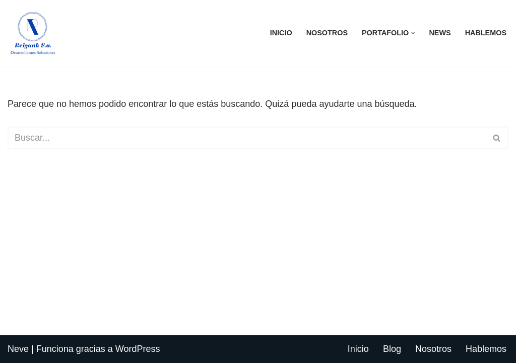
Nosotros (327, 33)
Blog (392, 349)
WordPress (137, 349)
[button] (413, 33)
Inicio (281, 33)
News (439, 33)
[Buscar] (247, 138)
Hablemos (485, 33)
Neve (18, 349)
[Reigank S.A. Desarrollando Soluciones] (33, 33)
